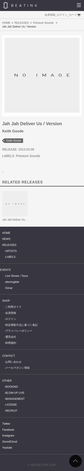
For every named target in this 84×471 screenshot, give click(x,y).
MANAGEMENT (15, 398)
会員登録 (50, 14)
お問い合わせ (13, 361)
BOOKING (11, 386)
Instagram (8, 435)
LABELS (10, 256)
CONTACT (8, 355)
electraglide (12, 282)
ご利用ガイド (13, 306)
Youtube (7, 447)
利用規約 (10, 342)
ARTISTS (11, 251)
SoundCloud (9, 441)
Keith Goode (13, 140)
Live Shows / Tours (16, 275)
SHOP (6, 300)
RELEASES (22, 22)
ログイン (62, 14)
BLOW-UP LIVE (14, 392)
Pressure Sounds (43, 22)
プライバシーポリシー (18, 330)
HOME (6, 22)
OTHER (7, 380)
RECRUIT (11, 410)
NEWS (6, 239)
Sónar (9, 288)
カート (73, 14)
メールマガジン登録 (17, 367)
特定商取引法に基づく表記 (21, 325)
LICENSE (11, 404)
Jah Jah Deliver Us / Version (19, 219)
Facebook (8, 429)
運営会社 (10, 336)
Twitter (6, 423)
